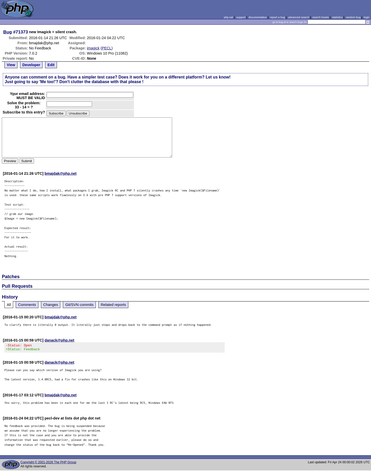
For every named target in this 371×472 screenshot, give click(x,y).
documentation (258, 17)
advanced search (298, 17)
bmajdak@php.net (61, 173)
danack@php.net (59, 340)
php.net (228, 17)
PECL (107, 48)
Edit (50, 65)
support (241, 17)
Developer (31, 65)
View (11, 65)
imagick (93, 48)
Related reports (113, 305)
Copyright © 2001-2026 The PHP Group (48, 464)
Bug (7, 31)
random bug (353, 17)
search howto (320, 17)
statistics (337, 17)
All (9, 305)
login (367, 17)
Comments (27, 305)
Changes (50, 305)
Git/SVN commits (79, 305)
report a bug (277, 17)
